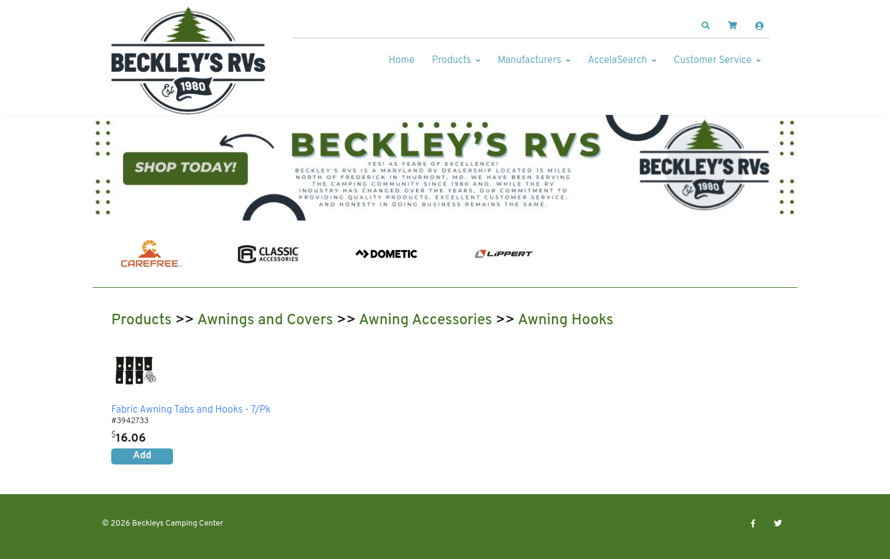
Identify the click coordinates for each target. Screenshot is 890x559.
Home (402, 60)
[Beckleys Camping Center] (188, 60)
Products (451, 60)
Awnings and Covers (265, 320)
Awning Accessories (425, 320)
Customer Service (713, 60)
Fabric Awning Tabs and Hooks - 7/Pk (191, 410)
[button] (706, 26)
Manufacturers (529, 60)
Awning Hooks (566, 320)
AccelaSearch (617, 60)
